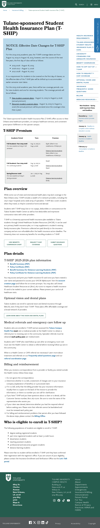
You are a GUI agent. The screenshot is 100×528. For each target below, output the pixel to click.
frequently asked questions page (42, 355)
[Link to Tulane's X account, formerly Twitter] (34, 522)
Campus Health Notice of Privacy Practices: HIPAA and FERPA (84, 506)
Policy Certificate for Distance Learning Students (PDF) (33, 272)
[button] (86, 46)
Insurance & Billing (83, 492)
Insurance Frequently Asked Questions (85, 89)
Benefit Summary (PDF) (20, 264)
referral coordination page (15, 358)
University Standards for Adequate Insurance (86, 56)
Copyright (92, 523)
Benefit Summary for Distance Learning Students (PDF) (33, 269)
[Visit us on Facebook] (30, 522)
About (78, 481)
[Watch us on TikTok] (47, 522)
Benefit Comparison (86, 63)
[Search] (79, 4)
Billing (80, 95)
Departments (81, 484)
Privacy (58, 523)
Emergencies (81, 489)
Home (77, 479)
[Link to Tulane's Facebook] (38, 522)
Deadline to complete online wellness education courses (86, 128)
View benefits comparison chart (14, 243)
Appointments (81, 487)
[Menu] (91, 4)
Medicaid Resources (86, 99)
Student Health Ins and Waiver (97, 32)
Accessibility (75, 523)
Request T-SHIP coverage (36, 243)
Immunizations (81, 494)
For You (78, 499)
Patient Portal (81, 497)
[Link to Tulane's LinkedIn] (42, 522)
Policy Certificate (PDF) (19, 266)
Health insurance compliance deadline (85, 138)
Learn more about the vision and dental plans (25, 315)
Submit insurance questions (58, 243)
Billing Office (39, 416)
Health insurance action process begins (86, 118)
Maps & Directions (17, 503)
